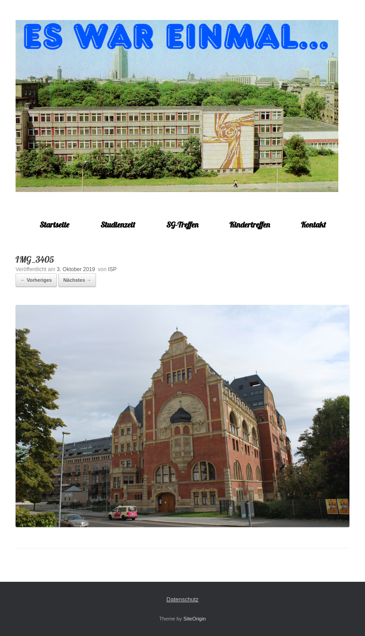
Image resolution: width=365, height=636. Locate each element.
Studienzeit (117, 225)
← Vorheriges (36, 280)
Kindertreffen (249, 225)
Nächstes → (77, 280)
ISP (112, 269)
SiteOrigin (194, 618)
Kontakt (313, 225)
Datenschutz (182, 599)
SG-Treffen (182, 225)
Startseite (54, 225)
